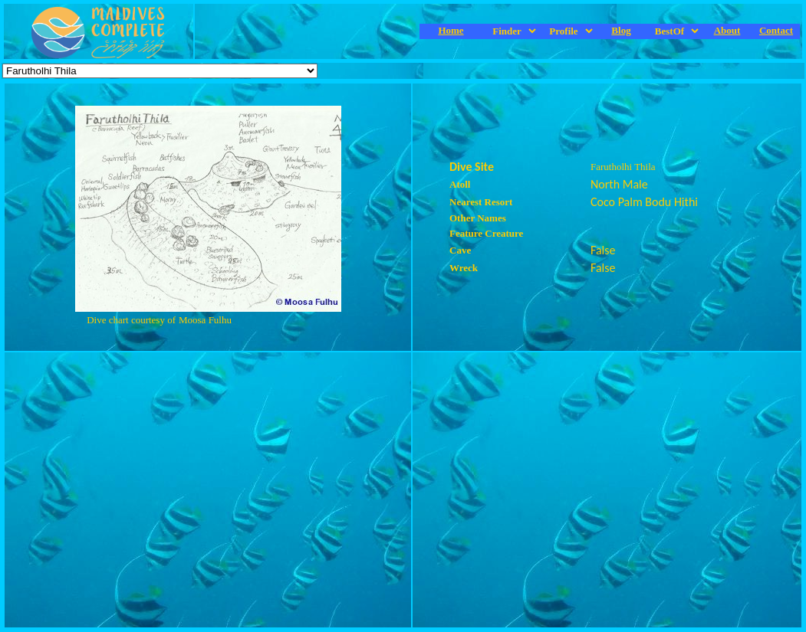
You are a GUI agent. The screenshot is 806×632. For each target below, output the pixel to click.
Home (450, 30)
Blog (620, 30)
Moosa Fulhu (205, 320)
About (727, 30)
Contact (776, 30)
